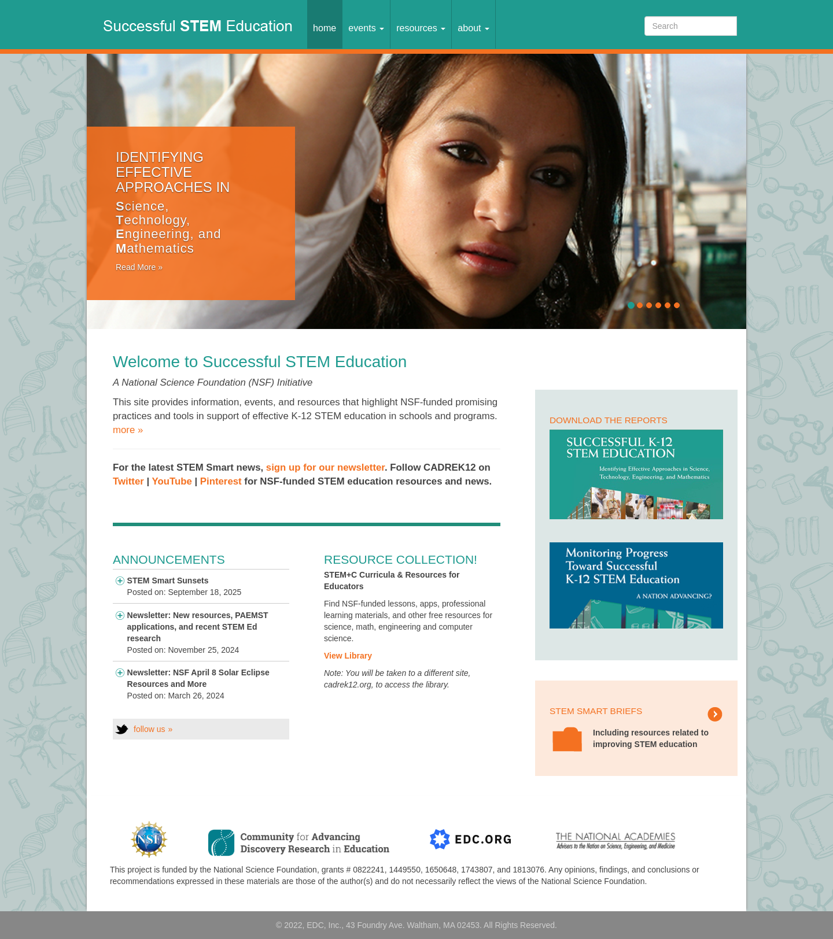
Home (324, 28)
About (473, 28)
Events (366, 28)
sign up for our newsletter (325, 467)
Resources (420, 28)
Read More (136, 267)
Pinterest (221, 481)
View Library (348, 655)
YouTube (172, 481)
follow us (149, 729)
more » (128, 429)
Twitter (129, 481)
